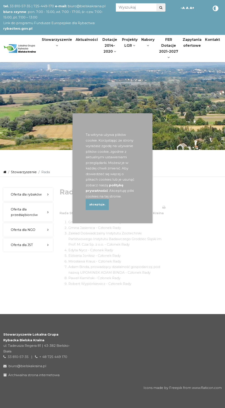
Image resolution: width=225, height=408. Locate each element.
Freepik (175, 388)
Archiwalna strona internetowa (32, 375)
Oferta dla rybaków (26, 194)
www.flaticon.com (207, 388)
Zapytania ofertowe (192, 43)
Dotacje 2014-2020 (109, 46)
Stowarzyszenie (57, 42)
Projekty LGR (130, 43)
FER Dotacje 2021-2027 (168, 48)
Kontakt (212, 40)
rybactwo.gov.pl (17, 28)
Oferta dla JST (22, 245)
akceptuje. (97, 204)
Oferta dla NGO (23, 230)
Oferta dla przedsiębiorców (24, 212)
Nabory (148, 42)
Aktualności (87, 40)
